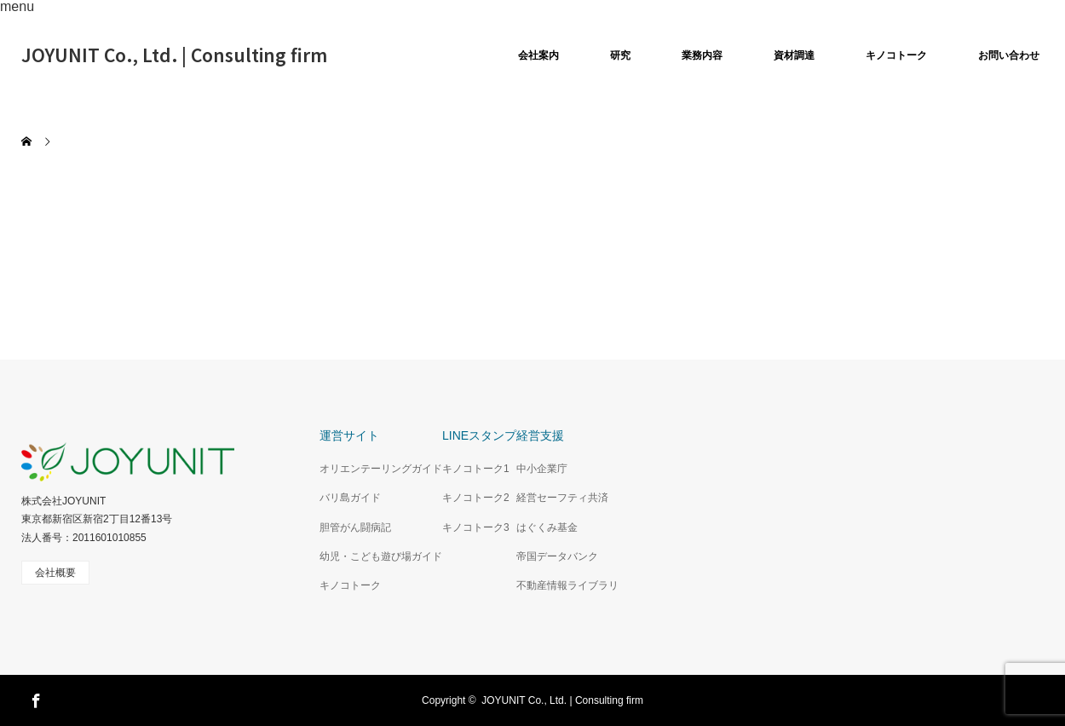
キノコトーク (896, 55)
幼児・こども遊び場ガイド (381, 556)
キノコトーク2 (475, 498)
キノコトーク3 (475, 527)
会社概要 (55, 573)
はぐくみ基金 (547, 527)
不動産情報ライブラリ (567, 585)
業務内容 (702, 55)
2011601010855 (109, 538)
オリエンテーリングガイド (381, 469)
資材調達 (794, 55)
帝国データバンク (557, 556)
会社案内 (538, 55)
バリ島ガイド (350, 498)
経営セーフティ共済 (562, 498)
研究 (620, 55)
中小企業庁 (541, 469)
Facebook (34, 698)
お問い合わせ (1008, 55)
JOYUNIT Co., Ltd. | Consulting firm (174, 54)
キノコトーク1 (475, 469)
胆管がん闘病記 (355, 527)
